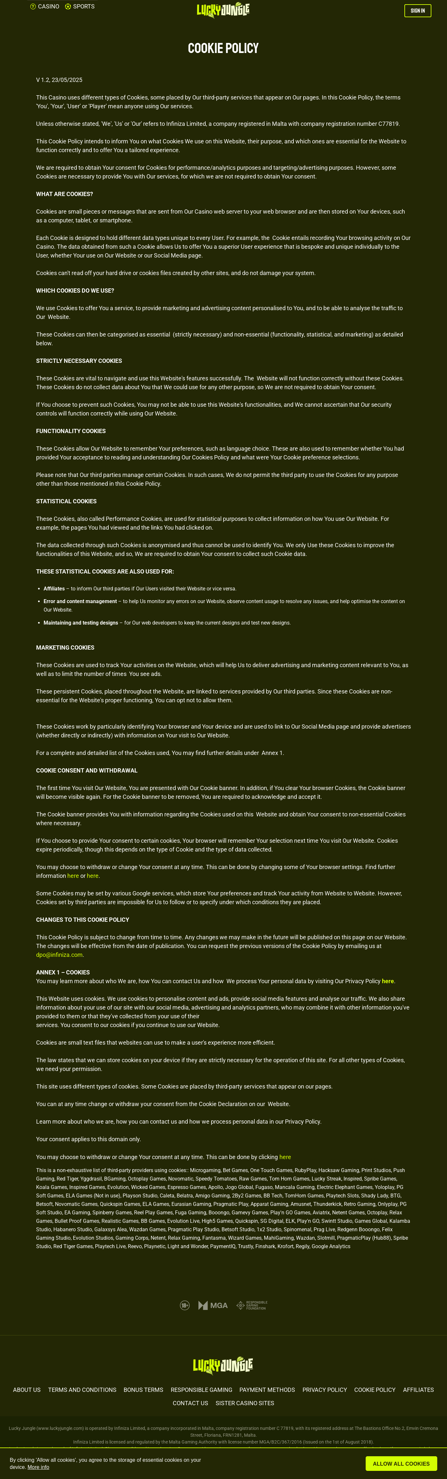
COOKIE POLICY (375, 1389)
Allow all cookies (401, 1464)
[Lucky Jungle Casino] (223, 10)
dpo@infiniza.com (59, 954)
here (73, 875)
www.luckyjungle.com (60, 1428)
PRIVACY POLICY (325, 1389)
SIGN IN (418, 10)
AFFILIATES (418, 1389)
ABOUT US (27, 1389)
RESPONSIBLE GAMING (201, 1389)
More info (38, 1467)
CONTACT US (190, 1403)
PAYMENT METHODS (267, 1389)
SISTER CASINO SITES (245, 1403)
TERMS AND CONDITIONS (82, 1389)
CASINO (45, 6)
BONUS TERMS (143, 1389)
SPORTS (80, 6)
